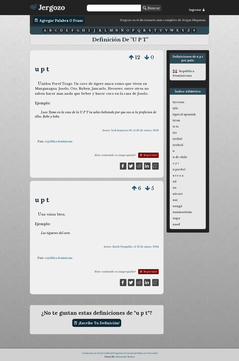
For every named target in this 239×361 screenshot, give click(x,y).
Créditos (107, 353)
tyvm (176, 120)
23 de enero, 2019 (147, 130)
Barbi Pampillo (122, 246)
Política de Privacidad (147, 353)
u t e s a (178, 175)
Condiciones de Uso (91, 353)
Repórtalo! (148, 155)
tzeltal (177, 139)
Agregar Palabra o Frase (59, 20)
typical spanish (184, 114)
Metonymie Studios (125, 356)
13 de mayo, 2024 (148, 246)
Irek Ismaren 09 (121, 130)
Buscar (151, 8)
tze (175, 132)
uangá (177, 206)
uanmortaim (182, 212)
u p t (42, 69)
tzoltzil (178, 145)
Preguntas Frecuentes (124, 353)
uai (175, 200)
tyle (175, 108)
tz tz (176, 126)
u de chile (180, 157)
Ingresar (197, 10)
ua (174, 187)
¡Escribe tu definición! (97, 323)
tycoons (178, 102)
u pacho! (179, 169)
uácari (178, 194)
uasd (176, 224)
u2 (174, 181)
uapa (176, 218)
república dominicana (58, 141)
